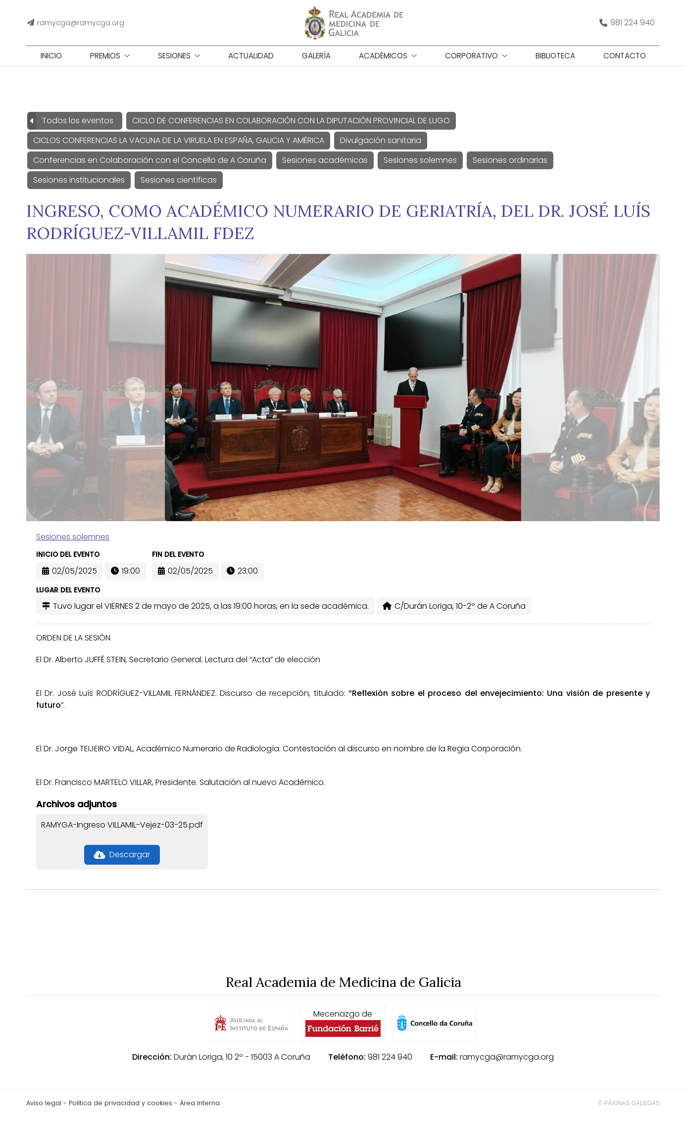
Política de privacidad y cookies (120, 1111)
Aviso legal (43, 1111)
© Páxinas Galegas (629, 1111)
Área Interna (200, 1111)
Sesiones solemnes (72, 544)
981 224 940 (390, 1065)
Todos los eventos (77, 128)
